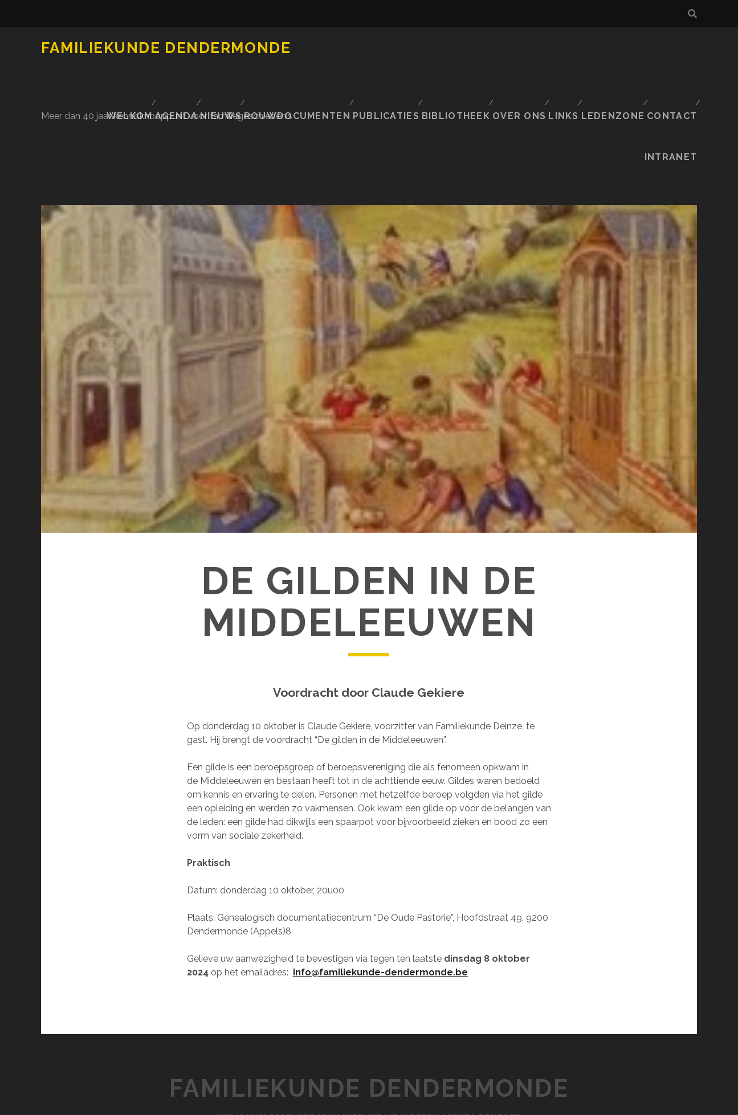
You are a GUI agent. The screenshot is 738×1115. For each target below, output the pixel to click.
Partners (278, 1008)
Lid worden (416, 1008)
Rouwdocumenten (507, 48)
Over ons (458, 62)
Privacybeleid (345, 1008)
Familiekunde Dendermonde (166, 47)
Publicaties (592, 48)
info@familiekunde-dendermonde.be (380, 864)
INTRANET (675, 62)
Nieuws (432, 48)
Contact (618, 62)
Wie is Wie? (219, 1008)
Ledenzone (557, 62)
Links (505, 62)
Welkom (335, 48)
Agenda (384, 48)
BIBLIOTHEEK (662, 48)
